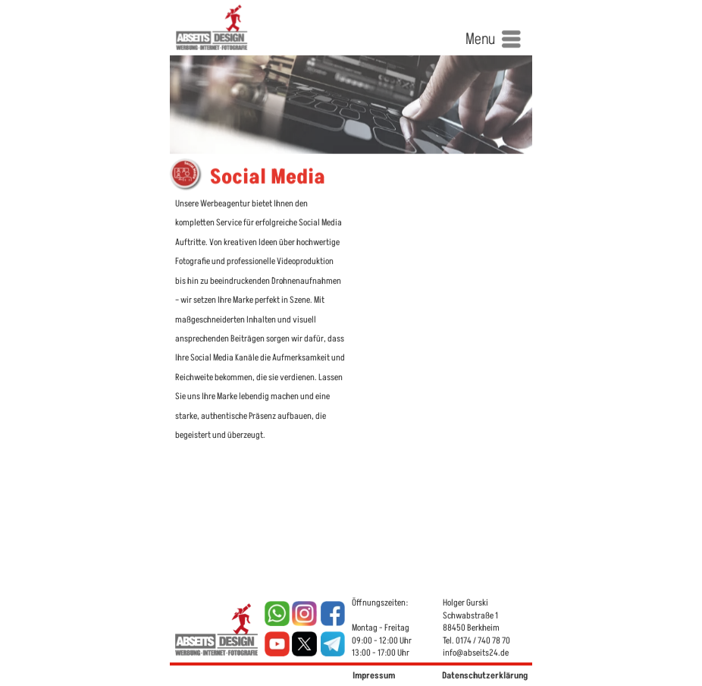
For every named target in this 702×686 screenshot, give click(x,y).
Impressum (374, 675)
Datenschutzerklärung (485, 675)
